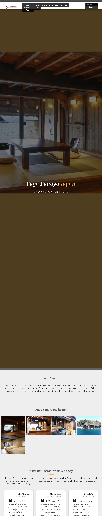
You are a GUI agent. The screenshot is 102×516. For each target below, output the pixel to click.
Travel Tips (37, 6)
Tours (66, 5)
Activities (46, 5)
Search (91, 7)
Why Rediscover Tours (28, 7)
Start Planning (74, 8)
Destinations (57, 5)
